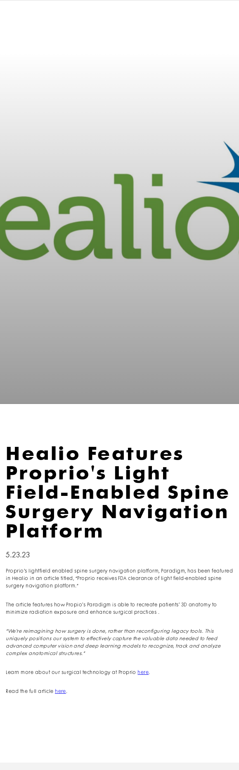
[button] (220, 19)
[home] (31, 19)
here (143, 672)
